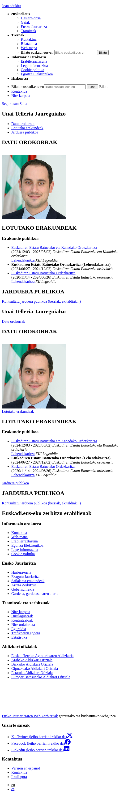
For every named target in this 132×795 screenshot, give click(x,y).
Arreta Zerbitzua (23, 585)
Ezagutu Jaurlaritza (25, 577)
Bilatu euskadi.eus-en (37, 52)
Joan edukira (11, 6)
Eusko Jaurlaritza (34, 27)
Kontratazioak (22, 620)
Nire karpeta (20, 96)
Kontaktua (29, 39)
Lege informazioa (24, 550)
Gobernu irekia (22, 589)
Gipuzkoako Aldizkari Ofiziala (34, 668)
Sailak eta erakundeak (27, 581)
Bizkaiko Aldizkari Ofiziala (32, 664)
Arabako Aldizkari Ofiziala (31, 660)
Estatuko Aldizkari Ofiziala (32, 673)
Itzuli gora (19, 777)
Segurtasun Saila (14, 104)
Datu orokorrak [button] (22, 124)
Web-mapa (29, 48)
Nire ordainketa (23, 625)
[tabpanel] (66, 179)
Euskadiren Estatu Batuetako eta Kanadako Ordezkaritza (54, 247)
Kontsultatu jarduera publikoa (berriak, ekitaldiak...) (41, 301)
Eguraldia (18, 629)
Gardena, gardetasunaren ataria (34, 594)
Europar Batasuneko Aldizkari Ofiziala (40, 677)
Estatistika (19, 637)
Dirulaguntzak (22, 616)
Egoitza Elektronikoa (37, 74)
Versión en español (25, 768)
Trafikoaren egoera (25, 633)
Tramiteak (28, 31)
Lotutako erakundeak (18, 411)
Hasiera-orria (31, 18)
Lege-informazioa (34, 66)
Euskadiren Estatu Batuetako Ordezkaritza (43, 273)
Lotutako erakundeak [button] (27, 128)
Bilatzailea (29, 44)
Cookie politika (32, 70)
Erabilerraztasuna (34, 61)
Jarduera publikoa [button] (24, 132)
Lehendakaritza (23, 260)
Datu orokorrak (13, 321)
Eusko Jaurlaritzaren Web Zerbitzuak (30, 716)
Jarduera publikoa (15, 483)
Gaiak (25, 22)
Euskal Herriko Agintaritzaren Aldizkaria (42, 656)
